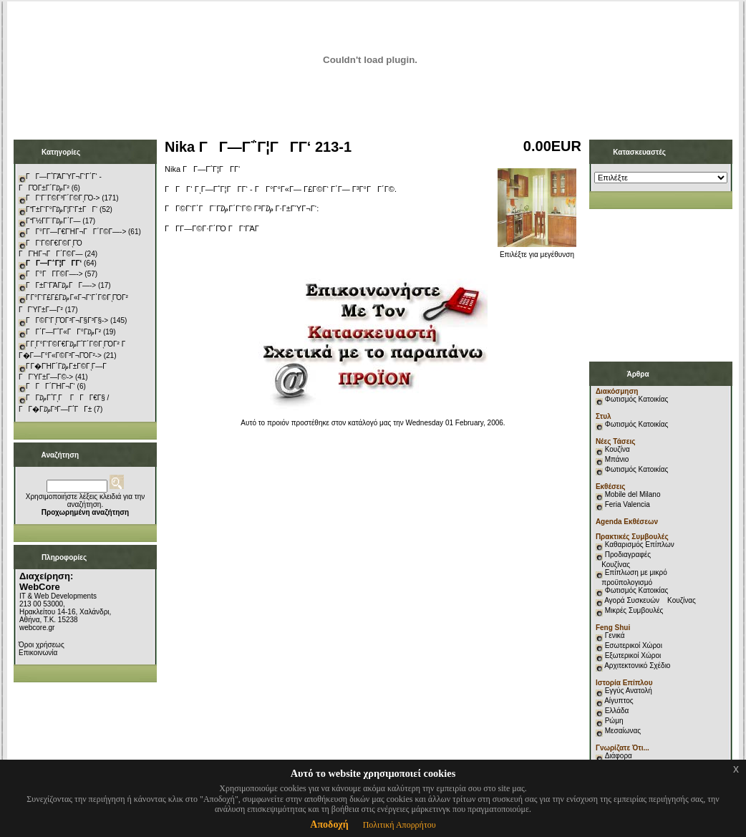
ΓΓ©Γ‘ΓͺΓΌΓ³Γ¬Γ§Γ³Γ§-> (67, 320)
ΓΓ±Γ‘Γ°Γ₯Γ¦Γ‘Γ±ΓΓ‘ (61, 209)
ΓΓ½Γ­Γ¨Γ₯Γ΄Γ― (53, 221)
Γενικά (615, 635)
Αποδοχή (329, 824)
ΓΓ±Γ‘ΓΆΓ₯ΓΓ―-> (61, 285)
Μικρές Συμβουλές (634, 610)
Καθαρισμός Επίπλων (638, 544)
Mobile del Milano (633, 494)
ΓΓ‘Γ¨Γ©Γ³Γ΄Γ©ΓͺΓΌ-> (63, 198)
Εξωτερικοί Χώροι (633, 655)
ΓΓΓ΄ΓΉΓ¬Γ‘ (50, 386)
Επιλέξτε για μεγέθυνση (537, 251)
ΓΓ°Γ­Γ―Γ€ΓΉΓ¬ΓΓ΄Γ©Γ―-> (76, 232)
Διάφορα (618, 756)
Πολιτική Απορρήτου (399, 825)
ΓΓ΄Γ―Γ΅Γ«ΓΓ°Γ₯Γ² (63, 332)
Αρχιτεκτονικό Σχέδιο (637, 665)
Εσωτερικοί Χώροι (633, 645)
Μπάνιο (617, 459)
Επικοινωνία (38, 653)
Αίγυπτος (618, 701)
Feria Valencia (627, 504)
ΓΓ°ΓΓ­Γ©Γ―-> (54, 274)
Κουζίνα (617, 449)
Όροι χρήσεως (41, 645)
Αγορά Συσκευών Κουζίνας (650, 600)
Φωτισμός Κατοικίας (637, 399)
